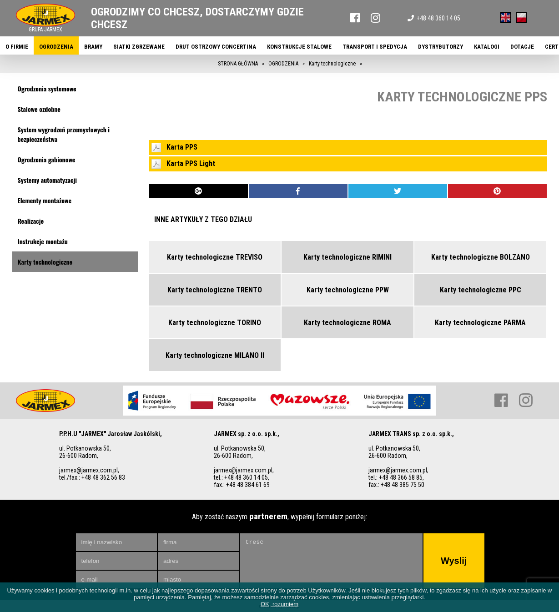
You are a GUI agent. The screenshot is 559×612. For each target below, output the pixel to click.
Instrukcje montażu (43, 241)
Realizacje (31, 221)
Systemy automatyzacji (47, 180)
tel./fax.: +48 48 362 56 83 (92, 477)
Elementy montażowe (45, 200)
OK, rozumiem (279, 604)
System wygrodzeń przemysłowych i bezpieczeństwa (64, 134)
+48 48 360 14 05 (434, 18)
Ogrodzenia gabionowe (47, 159)
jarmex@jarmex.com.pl (88, 470)
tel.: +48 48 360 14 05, (241, 477)
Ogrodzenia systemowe (47, 88)
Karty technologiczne (45, 261)
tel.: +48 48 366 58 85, (396, 477)
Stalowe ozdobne (39, 109)
